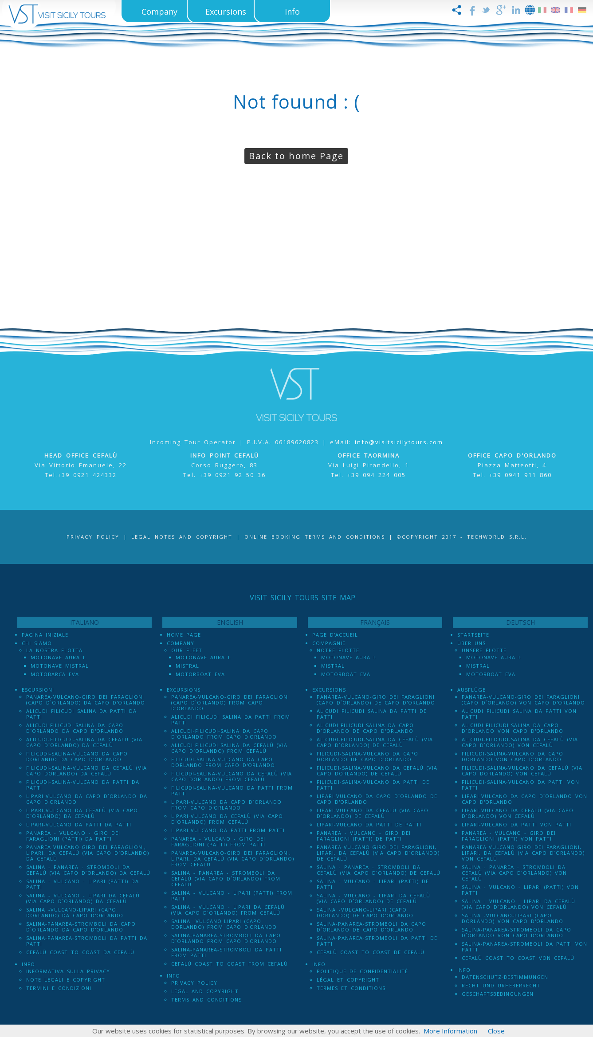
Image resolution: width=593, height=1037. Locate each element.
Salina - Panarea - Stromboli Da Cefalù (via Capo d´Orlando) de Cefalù (378, 870)
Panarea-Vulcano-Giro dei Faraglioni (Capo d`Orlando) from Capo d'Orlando (230, 702)
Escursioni (38, 689)
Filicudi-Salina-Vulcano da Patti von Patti (520, 785)
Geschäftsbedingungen (498, 993)
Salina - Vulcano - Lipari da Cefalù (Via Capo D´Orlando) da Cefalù (83, 898)
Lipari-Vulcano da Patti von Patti (516, 824)
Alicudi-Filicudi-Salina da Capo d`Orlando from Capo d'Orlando (224, 734)
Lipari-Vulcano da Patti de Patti (369, 824)
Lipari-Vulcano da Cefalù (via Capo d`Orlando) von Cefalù (517, 813)
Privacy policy (194, 982)
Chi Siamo (37, 643)
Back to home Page (296, 156)
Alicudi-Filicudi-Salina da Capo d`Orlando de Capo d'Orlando (365, 728)
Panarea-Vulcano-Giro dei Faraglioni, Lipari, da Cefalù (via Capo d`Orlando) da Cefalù (87, 853)
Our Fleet (186, 650)
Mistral (187, 665)
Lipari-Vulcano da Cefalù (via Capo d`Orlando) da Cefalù (82, 813)
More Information (450, 1030)
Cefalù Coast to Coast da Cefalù (80, 952)
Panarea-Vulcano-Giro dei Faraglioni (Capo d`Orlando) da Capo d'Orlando (85, 699)
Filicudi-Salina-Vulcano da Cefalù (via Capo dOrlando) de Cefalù (377, 770)
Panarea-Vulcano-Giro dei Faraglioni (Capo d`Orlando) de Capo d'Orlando (376, 699)
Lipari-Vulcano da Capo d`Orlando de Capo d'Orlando (377, 799)
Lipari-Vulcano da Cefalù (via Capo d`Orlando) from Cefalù (227, 819)
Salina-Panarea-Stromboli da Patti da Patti (86, 941)
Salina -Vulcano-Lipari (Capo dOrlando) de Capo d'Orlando (365, 912)
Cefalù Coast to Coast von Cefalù (518, 958)
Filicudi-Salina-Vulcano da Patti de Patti (373, 785)
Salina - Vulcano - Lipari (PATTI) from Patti (231, 895)
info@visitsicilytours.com (399, 442)
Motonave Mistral (60, 665)
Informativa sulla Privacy (68, 971)
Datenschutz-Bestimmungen (505, 977)
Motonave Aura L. (59, 657)
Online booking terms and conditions (314, 536)
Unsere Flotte (484, 650)
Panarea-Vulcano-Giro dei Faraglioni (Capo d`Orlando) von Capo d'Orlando (523, 699)
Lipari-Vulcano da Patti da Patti (78, 824)
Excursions (183, 689)
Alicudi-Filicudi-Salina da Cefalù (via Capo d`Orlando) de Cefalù (375, 742)
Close (496, 1030)
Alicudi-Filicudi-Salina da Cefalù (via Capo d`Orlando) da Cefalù (84, 742)
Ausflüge (471, 689)
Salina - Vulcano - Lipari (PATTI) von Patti (520, 890)
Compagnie (329, 643)
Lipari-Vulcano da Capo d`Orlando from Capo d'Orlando (226, 804)
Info (28, 964)
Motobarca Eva (55, 674)
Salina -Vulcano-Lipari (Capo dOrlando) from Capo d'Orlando (224, 924)
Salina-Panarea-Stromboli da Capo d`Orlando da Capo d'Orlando (81, 926)
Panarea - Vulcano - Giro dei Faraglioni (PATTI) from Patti (218, 841)
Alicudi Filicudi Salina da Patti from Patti (230, 719)
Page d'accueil (335, 634)
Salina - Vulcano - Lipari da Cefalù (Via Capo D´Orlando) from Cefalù (228, 910)
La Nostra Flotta (54, 650)
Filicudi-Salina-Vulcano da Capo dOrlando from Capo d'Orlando (223, 762)
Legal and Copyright (205, 991)
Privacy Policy (93, 536)
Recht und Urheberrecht (501, 985)
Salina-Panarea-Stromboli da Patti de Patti (377, 941)
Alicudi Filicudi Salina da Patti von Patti (519, 714)
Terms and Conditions (206, 999)
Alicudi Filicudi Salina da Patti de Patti (372, 714)
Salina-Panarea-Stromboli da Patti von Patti (524, 946)
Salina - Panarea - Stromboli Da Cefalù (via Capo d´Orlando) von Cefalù (514, 873)
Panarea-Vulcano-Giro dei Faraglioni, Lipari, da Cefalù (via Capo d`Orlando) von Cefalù (523, 853)
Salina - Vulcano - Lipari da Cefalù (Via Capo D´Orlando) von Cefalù (518, 904)
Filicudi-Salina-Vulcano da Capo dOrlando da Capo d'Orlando (77, 756)
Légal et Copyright (348, 979)
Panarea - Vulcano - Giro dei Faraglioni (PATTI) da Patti (73, 836)
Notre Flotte (338, 650)
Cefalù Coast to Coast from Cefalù (229, 963)
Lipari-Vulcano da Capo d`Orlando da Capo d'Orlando (86, 799)
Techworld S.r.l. (497, 536)
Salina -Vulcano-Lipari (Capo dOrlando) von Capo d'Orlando (512, 918)
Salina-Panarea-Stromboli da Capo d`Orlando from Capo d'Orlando (226, 938)
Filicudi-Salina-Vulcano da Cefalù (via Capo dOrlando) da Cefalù (86, 770)
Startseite (473, 634)
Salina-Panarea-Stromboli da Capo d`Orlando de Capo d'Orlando (371, 926)
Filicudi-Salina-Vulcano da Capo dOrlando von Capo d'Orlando (512, 756)
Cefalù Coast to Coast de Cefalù (370, 952)
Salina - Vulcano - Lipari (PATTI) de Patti (373, 884)
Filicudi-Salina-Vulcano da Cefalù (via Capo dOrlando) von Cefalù (522, 770)
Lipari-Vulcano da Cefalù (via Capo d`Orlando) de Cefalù (372, 813)
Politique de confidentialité (362, 971)
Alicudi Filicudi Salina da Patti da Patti (81, 714)
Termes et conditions (351, 988)
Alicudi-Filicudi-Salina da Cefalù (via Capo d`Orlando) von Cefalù (520, 742)
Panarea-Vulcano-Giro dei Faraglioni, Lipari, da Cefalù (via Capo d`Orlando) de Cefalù (378, 853)
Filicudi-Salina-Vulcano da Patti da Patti (82, 785)
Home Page (184, 634)
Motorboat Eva (200, 674)
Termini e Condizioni (58, 988)
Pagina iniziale (45, 634)
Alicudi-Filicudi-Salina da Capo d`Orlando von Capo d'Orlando (512, 728)
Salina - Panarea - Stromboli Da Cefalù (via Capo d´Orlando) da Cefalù (88, 870)
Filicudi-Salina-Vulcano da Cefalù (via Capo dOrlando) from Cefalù (231, 776)
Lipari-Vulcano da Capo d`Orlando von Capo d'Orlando (524, 799)
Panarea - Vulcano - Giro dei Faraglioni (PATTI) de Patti (364, 836)
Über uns (471, 643)
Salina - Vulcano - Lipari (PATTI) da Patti (82, 884)
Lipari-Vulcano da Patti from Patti (228, 830)
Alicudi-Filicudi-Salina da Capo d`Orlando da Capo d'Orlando (74, 728)
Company (180, 643)
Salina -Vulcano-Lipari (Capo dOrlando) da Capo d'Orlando (74, 912)
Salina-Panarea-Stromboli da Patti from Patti (226, 952)
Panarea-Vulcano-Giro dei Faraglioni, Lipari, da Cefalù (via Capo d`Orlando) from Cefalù (232, 858)
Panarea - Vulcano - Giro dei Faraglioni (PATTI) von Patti (509, 836)
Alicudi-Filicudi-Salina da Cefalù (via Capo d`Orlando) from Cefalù (229, 748)
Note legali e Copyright (65, 979)
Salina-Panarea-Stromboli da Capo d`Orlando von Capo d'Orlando (516, 932)
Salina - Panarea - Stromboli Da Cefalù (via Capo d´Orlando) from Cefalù (225, 878)
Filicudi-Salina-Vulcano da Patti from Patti (232, 790)
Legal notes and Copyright (181, 536)
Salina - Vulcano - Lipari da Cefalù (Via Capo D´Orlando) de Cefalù (373, 898)
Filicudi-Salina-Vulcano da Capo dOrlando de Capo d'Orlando (367, 756)
